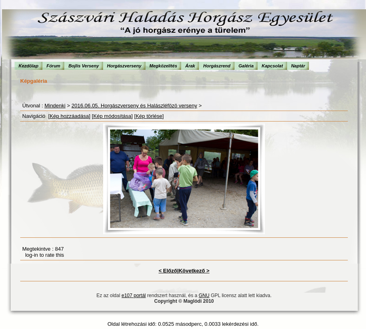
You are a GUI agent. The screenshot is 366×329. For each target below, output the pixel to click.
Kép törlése (148, 116)
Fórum (53, 65)
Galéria (246, 65)
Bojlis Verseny (83, 65)
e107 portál (133, 295)
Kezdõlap (28, 65)
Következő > (194, 271)
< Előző (168, 271)
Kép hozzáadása (69, 116)
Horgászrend (216, 65)
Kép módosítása (112, 116)
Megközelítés (163, 65)
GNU (204, 295)
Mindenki (55, 106)
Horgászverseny (124, 65)
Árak (190, 65)
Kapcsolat (272, 65)
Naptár (298, 65)
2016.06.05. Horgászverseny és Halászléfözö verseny (134, 106)
